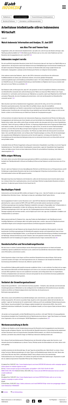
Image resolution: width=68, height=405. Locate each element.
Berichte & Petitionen (9, 21)
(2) (31, 55)
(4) (13, 98)
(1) (21, 53)
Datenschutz (63, 402)
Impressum (62, 399)
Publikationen (7, 17)
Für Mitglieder (53, 399)
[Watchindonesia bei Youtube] (40, 401)
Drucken (5, 392)
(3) (26, 84)
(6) (56, 237)
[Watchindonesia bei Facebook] (33, 401)
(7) (48, 318)
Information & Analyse (21, 17)
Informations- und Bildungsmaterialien (30, 21)
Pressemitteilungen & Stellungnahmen (42, 17)
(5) (13, 151)
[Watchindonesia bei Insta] (27, 401)
